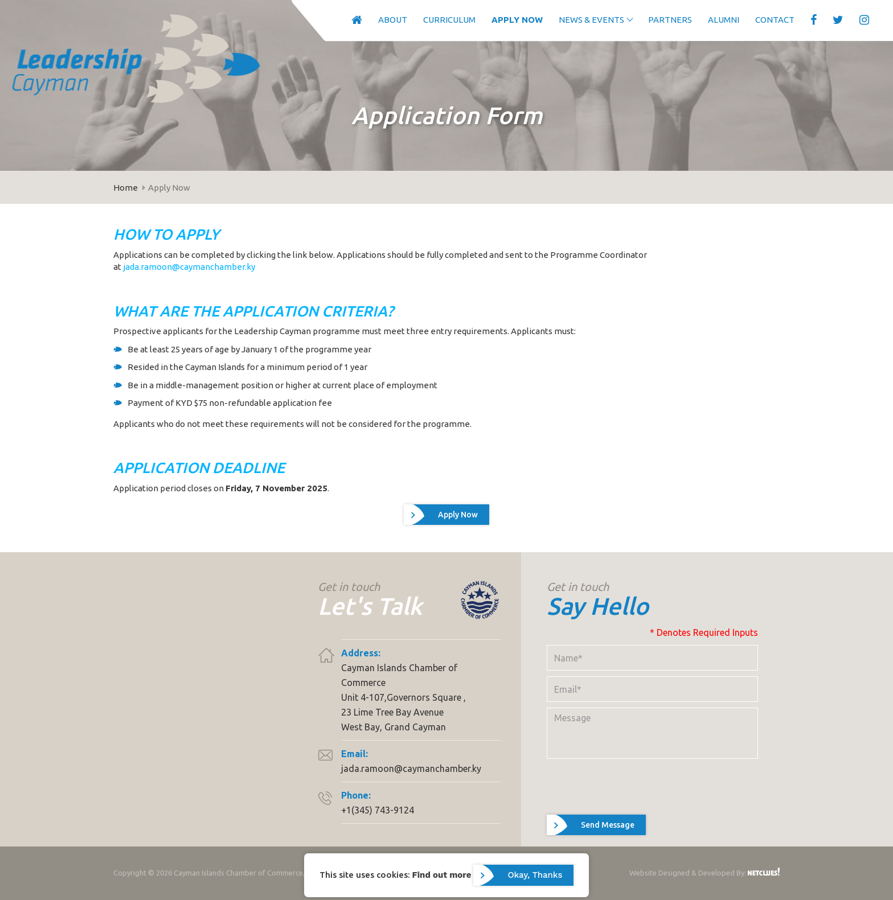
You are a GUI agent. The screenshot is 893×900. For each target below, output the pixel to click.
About (389, 19)
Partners (667, 19)
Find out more (442, 874)
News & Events (588, 19)
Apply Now (513, 19)
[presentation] (633, 806)
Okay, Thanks (534, 875)
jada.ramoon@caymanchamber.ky (189, 267)
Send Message (607, 844)
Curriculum (446, 19)
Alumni (720, 19)
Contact (771, 19)
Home (125, 187)
